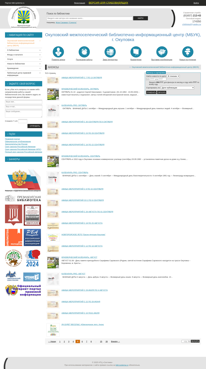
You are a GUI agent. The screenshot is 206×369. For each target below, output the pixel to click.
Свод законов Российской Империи (20, 147)
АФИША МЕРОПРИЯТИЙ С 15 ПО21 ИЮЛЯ (80, 313)
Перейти (195, 341)
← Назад (52, 341)
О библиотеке (13, 50)
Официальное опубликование (18, 141)
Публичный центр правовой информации (19, 74)
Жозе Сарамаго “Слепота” (66, 23)
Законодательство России (16, 144)
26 (107, 341)
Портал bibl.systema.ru (14, 3)
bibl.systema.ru (122, 365)
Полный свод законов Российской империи (23, 152)
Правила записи (58, 53)
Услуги (10, 59)
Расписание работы (84, 53)
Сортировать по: (153, 88)
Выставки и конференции (161, 53)
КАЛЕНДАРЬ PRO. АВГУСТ (73, 274)
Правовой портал (12, 139)
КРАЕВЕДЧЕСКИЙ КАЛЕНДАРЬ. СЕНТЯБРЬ (81, 156)
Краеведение (136, 53)
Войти (196, 3)
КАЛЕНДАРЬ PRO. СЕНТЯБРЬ (75, 172)
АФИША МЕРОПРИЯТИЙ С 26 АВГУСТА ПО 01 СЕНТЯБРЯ (87, 212)
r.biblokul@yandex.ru (191, 24)
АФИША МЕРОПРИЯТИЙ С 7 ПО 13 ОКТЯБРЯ (82, 77)
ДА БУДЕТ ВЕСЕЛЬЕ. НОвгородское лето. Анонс (83, 324)
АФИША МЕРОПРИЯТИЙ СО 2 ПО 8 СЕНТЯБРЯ (83, 200)
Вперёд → (115, 341)
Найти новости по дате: (156, 76)
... (96, 341)
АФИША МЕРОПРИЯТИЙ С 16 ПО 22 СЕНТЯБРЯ (83, 145)
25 (101, 341)
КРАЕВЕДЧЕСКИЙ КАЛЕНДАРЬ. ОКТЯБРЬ (80, 89)
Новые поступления (187, 53)
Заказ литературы (110, 53)
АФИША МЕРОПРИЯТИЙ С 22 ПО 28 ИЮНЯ (81, 302)
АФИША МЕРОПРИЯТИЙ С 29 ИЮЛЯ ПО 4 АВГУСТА (85, 290)
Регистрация (79, 3)
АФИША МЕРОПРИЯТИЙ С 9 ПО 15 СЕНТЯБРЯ (82, 189)
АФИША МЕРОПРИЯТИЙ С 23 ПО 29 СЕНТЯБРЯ (83, 133)
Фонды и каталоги (15, 55)
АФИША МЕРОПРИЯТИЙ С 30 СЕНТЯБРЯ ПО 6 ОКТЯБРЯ (87, 122)
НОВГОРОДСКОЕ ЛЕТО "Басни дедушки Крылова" (83, 234)
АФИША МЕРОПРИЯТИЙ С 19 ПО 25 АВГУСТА (82, 223)
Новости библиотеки (16, 64)
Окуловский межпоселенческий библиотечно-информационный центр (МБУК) (165, 67)
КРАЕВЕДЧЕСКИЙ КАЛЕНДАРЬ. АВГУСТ (79, 257)
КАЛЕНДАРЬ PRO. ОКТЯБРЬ (74, 105)
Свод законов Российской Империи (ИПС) (23, 149)
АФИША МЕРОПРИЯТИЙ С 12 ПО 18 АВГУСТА (82, 246)
